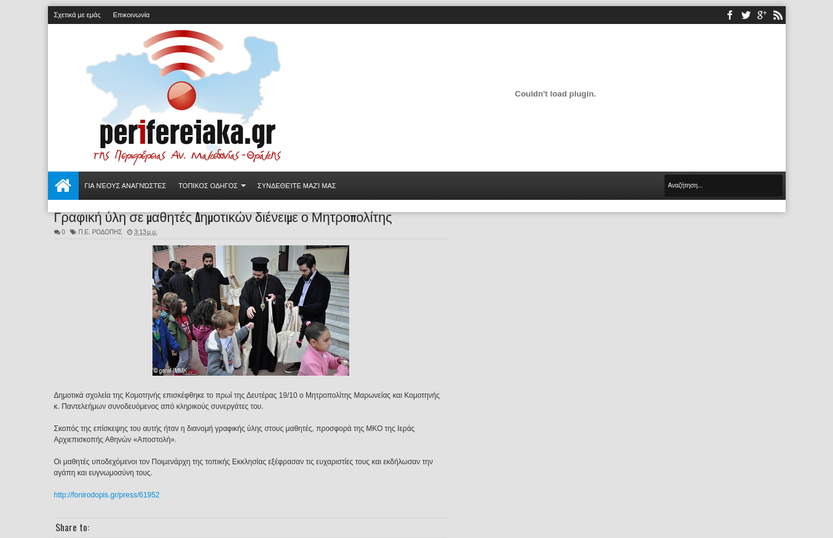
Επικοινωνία (131, 14)
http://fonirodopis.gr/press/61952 (107, 495)
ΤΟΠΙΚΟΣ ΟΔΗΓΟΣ (208, 185)
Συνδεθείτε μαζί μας (297, 185)
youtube (762, 15)
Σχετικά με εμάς (77, 14)
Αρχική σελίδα (63, 186)
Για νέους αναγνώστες (126, 185)
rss (778, 15)
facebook (730, 15)
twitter (746, 15)
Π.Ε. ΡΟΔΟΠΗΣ (100, 232)
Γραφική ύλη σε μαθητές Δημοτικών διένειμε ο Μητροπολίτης (223, 216)
